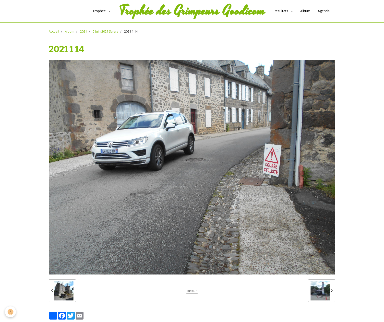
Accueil (54, 31)
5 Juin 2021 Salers (105, 31)
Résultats (281, 11)
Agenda (324, 11)
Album (305, 11)
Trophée (99, 11)
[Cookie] (10, 311)
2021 (83, 31)
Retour (192, 291)
